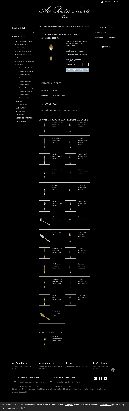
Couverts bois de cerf (26, 93)
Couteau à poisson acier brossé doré (83, 281)
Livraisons (16, 394)
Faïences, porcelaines (24, 53)
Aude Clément (46, 363)
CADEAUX (20, 117)
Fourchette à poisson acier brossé (57, 172)
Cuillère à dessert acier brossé (57, 156)
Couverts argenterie (25, 80)
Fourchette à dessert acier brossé (82, 156)
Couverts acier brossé (26, 73)
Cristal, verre (21, 60)
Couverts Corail (24, 97)
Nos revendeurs (28, 394)
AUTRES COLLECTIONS (22, 105)
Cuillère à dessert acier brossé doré (57, 266)
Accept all (69, 405)
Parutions (84, 366)
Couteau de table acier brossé (56, 140)
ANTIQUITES (21, 110)
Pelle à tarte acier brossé (57, 233)
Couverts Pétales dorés (27, 70)
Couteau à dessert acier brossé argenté (82, 141)
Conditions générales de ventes (49, 394)
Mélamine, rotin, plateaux (25, 63)
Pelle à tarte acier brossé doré (57, 313)
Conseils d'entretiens (97, 394)
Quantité (69, 64)
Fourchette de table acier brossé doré (57, 250)
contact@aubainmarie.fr (101, 383)
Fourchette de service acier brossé (83, 203)
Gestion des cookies (20, 397)
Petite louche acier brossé (82, 218)
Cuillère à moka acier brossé (82, 187)
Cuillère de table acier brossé (82, 125)
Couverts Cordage (25, 83)
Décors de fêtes (22, 47)
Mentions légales (70, 394)
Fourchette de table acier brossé (57, 125)
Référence (70, 51)
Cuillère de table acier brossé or (82, 234)
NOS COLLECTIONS (24, 43)
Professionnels (101, 363)
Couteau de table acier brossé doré (82, 266)
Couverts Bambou (25, 77)
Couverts (20, 67)
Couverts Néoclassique (26, 90)
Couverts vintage (24, 100)
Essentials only (106, 405)
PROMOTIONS (21, 124)
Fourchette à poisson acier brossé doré (57, 281)
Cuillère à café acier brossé (56, 187)
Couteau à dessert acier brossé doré (82, 250)
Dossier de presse (73, 366)
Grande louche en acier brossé (57, 219)
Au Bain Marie (19, 363)
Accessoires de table (24, 57)
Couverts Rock (24, 87)
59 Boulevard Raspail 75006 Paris (30, 382)
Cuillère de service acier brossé (57, 203)
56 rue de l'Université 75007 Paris (67, 382)
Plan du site (83, 394)
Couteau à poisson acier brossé (83, 172)
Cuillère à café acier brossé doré (56, 297)
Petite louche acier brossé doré (82, 297)
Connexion (106, 2)
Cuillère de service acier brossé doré (57, 339)
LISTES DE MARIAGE (24, 120)
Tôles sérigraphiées (23, 50)
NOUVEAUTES (21, 114)
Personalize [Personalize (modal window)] (6, 408)
